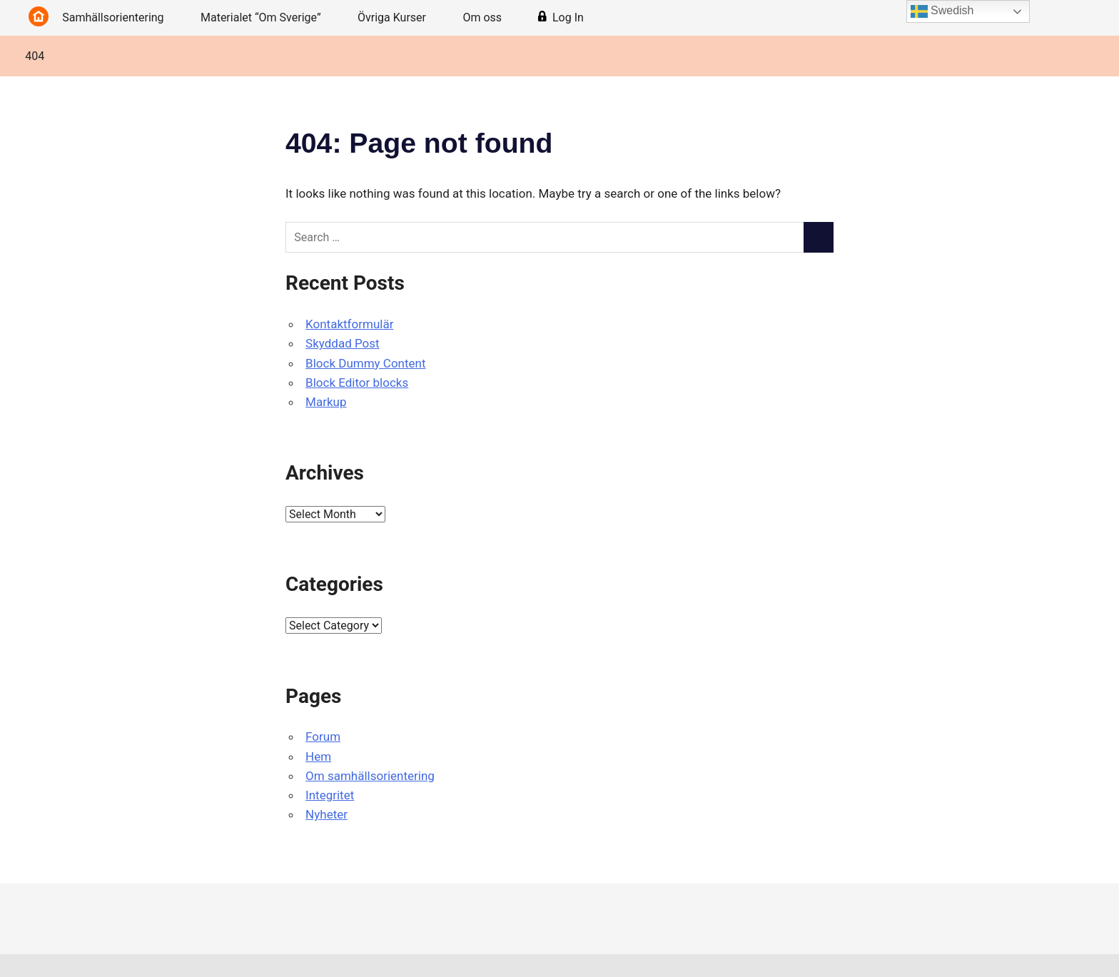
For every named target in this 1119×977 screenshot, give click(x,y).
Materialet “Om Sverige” (268, 17)
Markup (325, 402)
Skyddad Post (342, 343)
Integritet (329, 795)
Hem (318, 756)
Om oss (489, 17)
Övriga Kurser (399, 17)
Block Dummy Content (365, 363)
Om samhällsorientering (370, 776)
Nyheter (326, 814)
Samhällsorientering (120, 17)
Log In (560, 18)
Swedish (942, 11)
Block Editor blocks (356, 382)
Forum (322, 736)
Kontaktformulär (349, 324)
